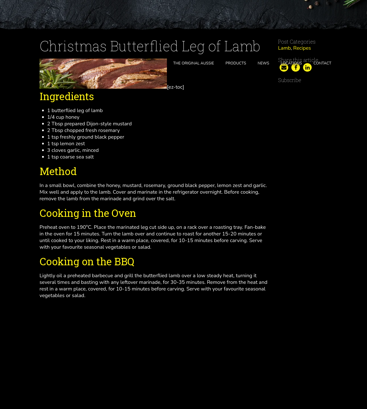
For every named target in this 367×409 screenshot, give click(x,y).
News (263, 63)
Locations (291, 63)
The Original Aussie (193, 63)
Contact (322, 63)
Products (236, 63)
